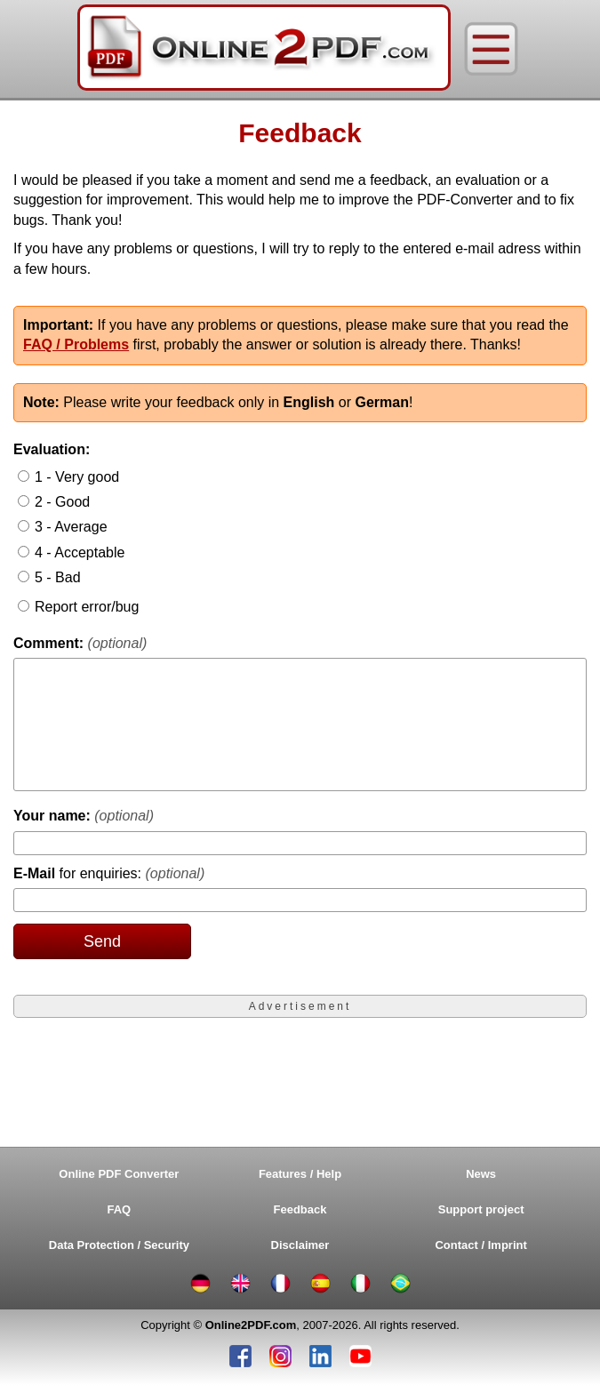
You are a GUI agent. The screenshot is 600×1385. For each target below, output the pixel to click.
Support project (481, 1209)
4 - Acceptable (79, 552)
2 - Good (62, 501)
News (481, 1174)
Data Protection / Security (119, 1245)
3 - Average (71, 526)
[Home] (264, 48)
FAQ (120, 1209)
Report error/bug (87, 606)
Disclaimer (300, 1245)
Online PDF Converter (119, 1174)
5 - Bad (58, 577)
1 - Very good (77, 476)
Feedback (300, 1209)
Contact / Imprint (480, 1245)
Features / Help (300, 1174)
